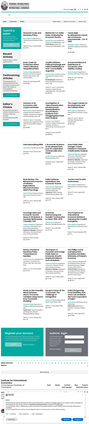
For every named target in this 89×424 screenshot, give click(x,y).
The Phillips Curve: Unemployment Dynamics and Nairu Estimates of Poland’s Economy (77, 254)
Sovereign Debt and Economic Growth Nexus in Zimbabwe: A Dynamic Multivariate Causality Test (32, 217)
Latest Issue (13, 21)
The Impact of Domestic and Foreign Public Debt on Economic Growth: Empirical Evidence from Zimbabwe (55, 255)
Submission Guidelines (28, 344)
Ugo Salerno (26, 148)
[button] (82, 394)
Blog (76, 385)
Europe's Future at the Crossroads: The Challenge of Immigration (55, 293)
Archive (22, 21)
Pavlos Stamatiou (73, 261)
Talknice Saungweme (74, 154)
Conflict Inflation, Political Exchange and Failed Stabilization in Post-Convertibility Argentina (55, 66)
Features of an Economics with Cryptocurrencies (31, 105)
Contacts (85, 385)
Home (4, 21)
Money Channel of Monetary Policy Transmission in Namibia (31, 253)
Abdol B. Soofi (50, 222)
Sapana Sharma (50, 187)
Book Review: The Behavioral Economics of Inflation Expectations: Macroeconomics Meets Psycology (33, 184)
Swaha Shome (72, 302)
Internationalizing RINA (33, 144)
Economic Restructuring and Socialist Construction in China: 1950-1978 (55, 216)
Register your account (69, 21)
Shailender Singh (28, 304)
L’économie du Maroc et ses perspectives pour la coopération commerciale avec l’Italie (55, 148)
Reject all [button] (66, 419)
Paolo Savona (27, 110)
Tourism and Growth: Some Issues (77, 180)
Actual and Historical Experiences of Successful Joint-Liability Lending (77, 65)
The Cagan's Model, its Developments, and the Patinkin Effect (77, 105)
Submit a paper (56, 21)
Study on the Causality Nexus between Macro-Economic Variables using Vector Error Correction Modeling (33, 295)
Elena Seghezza (27, 38)
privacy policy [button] (56, 402)
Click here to (69, 9)
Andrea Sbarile (50, 74)
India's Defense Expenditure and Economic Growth (53, 181)
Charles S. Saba (50, 121)
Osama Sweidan (27, 72)
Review (57, 385)
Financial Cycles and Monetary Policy (32, 34)
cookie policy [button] (59, 404)
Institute (67, 385)
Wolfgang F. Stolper (73, 44)
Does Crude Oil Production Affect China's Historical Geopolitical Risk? (31, 65)
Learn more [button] (11, 419)
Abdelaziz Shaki (50, 156)
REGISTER (13, 344)
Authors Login (82, 21)
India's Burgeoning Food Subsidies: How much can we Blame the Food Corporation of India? (77, 294)
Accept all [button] (78, 419)
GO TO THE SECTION (11, 66)
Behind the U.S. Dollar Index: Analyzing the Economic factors (55, 35)
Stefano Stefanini (51, 300)
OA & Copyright (67, 387)
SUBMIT (11, 45)
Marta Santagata (72, 72)
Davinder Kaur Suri (51, 40)
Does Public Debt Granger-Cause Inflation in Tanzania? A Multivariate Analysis (78, 147)
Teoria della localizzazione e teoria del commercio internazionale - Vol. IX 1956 (77, 37)
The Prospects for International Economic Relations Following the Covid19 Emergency (77, 217)
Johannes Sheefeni (29, 259)
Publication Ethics (82, 387)
